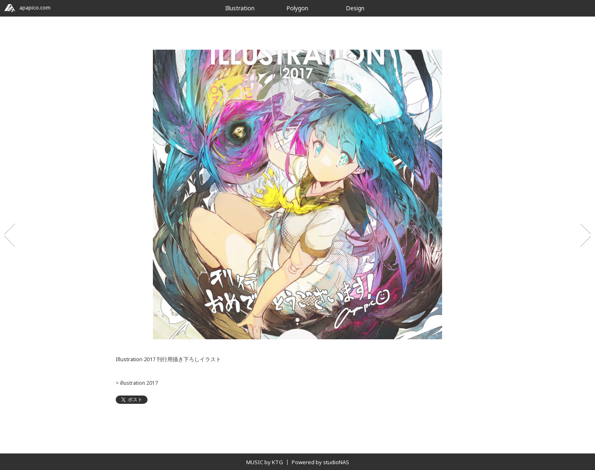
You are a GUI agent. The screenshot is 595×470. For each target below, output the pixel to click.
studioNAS (336, 462)
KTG (277, 462)
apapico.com (27, 7)
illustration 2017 (138, 382)
